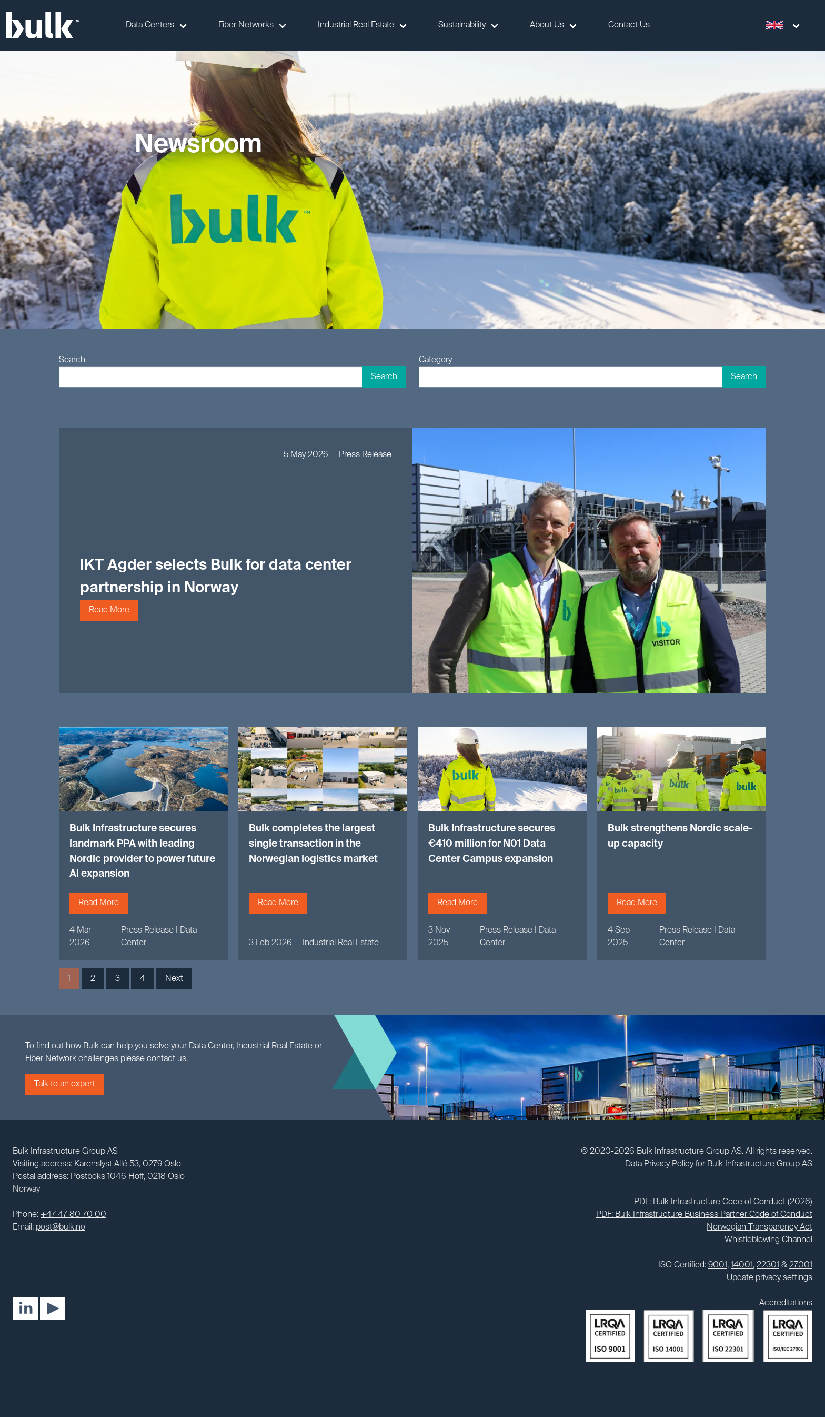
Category (435, 360)
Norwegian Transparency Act (759, 1227)
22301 (768, 1265)
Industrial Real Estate (356, 25)
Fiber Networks (246, 25)
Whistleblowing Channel (768, 1240)
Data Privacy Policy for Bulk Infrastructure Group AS (718, 1164)
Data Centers (150, 25)
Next (174, 979)
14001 (742, 1265)
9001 (717, 1265)
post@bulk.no (60, 1227)
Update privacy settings (769, 1278)
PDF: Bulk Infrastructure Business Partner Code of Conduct (704, 1215)
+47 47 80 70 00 (73, 1215)
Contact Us (629, 25)
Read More (109, 610)
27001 (800, 1265)
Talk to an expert (64, 1084)
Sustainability (462, 25)
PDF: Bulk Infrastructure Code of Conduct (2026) (723, 1202)
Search (72, 360)
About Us (547, 25)
